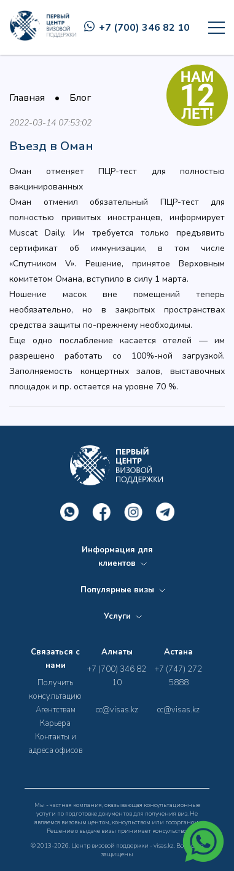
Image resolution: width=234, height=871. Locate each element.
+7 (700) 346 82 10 (137, 27)
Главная (27, 98)
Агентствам (56, 709)
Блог (80, 98)
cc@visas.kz (117, 709)
